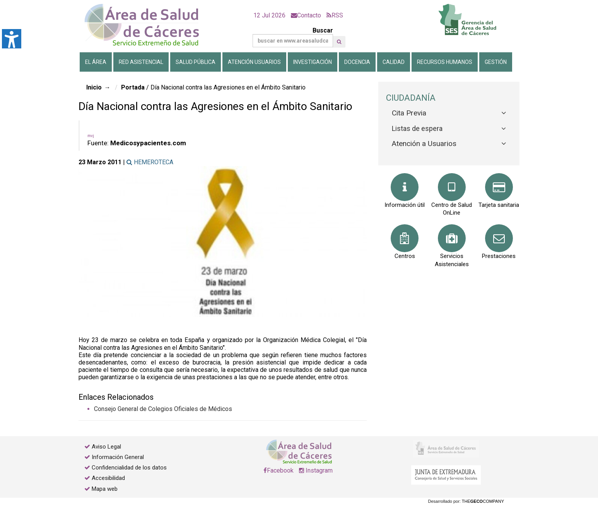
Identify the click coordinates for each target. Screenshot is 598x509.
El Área (95, 62)
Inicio (94, 87)
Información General (118, 457)
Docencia (357, 62)
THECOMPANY (483, 501)
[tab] (449, 113)
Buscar (293, 37)
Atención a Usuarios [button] (424, 143)
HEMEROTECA (149, 162)
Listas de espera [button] (417, 128)
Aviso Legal (106, 446)
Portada (133, 87)
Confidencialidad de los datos (129, 467)
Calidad (394, 62)
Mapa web (104, 488)
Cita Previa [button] (409, 112)
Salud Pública (195, 62)
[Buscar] (293, 40)
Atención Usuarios (254, 62)
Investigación (312, 62)
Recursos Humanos (444, 62)
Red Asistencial (141, 62)
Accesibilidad (108, 478)
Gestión (496, 62)
